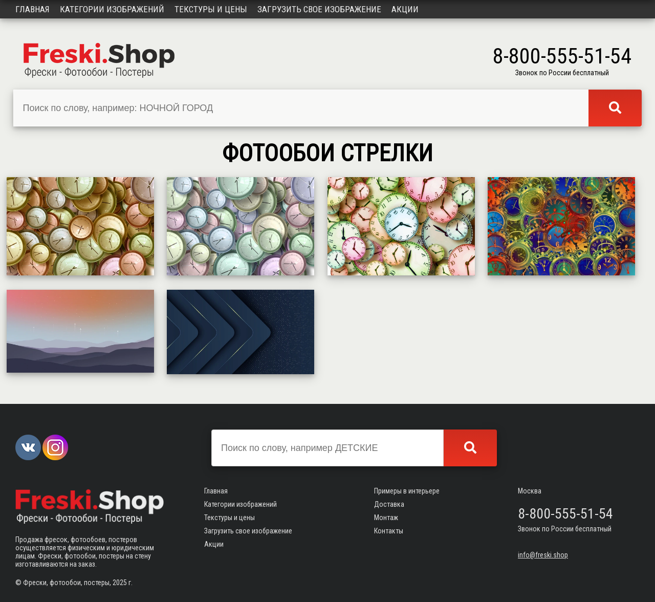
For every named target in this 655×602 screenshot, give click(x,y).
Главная (32, 9)
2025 (120, 582)
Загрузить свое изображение (319, 9)
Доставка (389, 504)
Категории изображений (112, 9)
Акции (405, 9)
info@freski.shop (543, 555)
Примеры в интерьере (407, 491)
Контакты (388, 531)
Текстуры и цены (210, 9)
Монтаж (386, 517)
